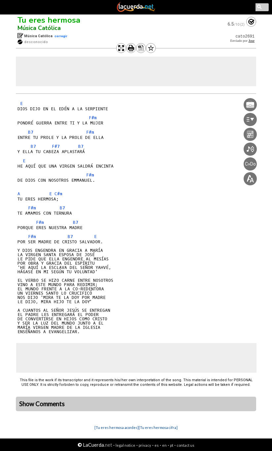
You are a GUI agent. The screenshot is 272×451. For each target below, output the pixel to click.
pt (171, 445)
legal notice (125, 445)
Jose (252, 40)
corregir (60, 36)
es (156, 445)
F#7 (56, 146)
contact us (185, 445)
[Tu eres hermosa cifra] (158, 427)
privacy (145, 445)
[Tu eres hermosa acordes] (116, 427)
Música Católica (39, 28)
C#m (58, 194)
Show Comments (42, 404)
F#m (93, 117)
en (164, 445)
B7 (30, 132)
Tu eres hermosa (48, 20)
